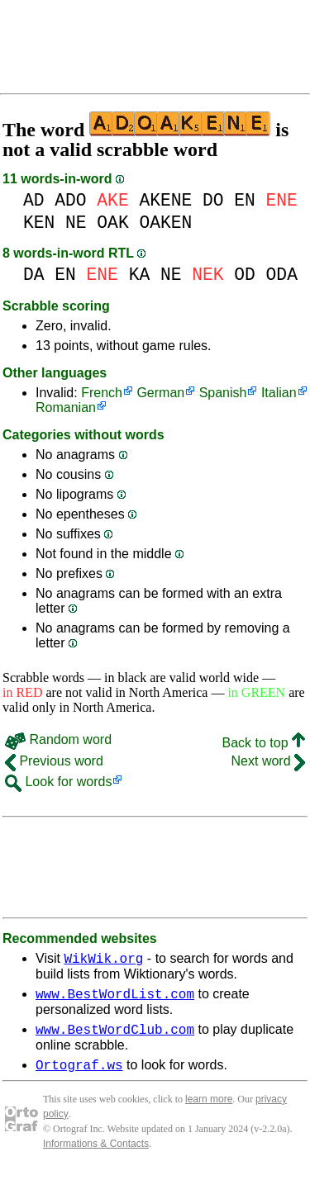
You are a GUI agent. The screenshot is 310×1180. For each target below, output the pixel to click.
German (160, 393)
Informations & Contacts (96, 1153)
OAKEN (165, 223)
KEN (39, 223)
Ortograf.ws (79, 1074)
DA (34, 275)
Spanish (223, 393)
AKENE (165, 200)
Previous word (54, 761)
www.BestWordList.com (115, 998)
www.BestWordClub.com (115, 1036)
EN (244, 200)
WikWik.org (103, 960)
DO (213, 200)
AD (34, 200)
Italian (279, 393)
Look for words (58, 782)
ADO (70, 200)
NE (76, 223)
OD (244, 275)
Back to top (264, 743)
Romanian (66, 407)
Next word (268, 761)
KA (139, 275)
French (101, 393)
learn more (208, 1109)
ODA (282, 275)
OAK (112, 223)
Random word (58, 739)
